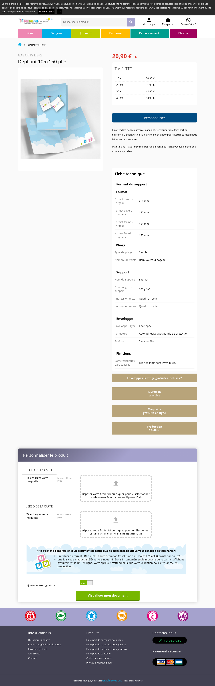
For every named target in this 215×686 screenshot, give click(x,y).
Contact (32, 658)
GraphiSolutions (112, 680)
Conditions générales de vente (44, 644)
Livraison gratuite (37, 649)
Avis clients (34, 653)
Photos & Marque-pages (99, 662)
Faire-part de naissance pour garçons (106, 644)
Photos (183, 33)
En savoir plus (46, 11)
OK (59, 11)
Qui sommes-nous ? (39, 640)
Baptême (115, 33)
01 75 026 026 (170, 640)
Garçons (56, 33)
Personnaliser (154, 118)
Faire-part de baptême (98, 653)
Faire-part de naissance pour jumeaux (106, 649)
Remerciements (150, 33)
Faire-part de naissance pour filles (104, 640)
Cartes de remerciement (99, 658)
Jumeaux (86, 33)
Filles (30, 33)
